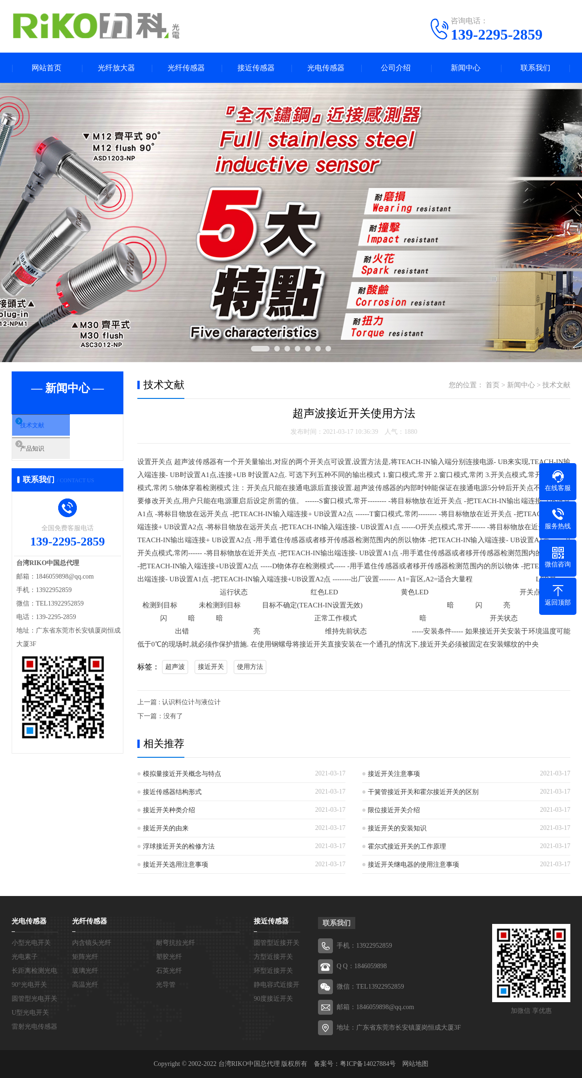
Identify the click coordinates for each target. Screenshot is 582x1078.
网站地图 (415, 1063)
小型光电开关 (31, 942)
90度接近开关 (273, 998)
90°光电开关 (29, 984)
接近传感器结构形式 (172, 791)
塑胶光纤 (169, 956)
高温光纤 (85, 984)
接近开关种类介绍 (169, 810)
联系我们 (535, 68)
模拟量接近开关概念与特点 (182, 773)
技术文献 (47, 428)
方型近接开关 (273, 956)
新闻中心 (465, 68)
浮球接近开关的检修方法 (179, 846)
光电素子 (25, 956)
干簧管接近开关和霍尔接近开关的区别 (423, 791)
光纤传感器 (186, 68)
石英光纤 (169, 970)
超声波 (175, 666)
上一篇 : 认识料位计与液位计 (179, 702)
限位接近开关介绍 (394, 810)
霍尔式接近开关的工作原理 (407, 846)
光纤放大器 (116, 68)
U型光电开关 (30, 1012)
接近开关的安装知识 (397, 828)
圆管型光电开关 (34, 998)
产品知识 (47, 455)
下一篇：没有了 (160, 716)
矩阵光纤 (85, 956)
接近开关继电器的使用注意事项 (413, 864)
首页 (493, 385)
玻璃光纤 (85, 970)
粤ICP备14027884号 (368, 1063)
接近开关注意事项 (394, 773)
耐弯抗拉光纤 (175, 942)
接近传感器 (256, 68)
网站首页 (46, 68)
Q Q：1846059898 (362, 966)
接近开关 (211, 666)
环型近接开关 (273, 970)
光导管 (166, 984)
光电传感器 (326, 68)
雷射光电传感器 (34, 1026)
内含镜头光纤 (91, 942)
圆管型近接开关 (276, 942)
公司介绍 (396, 68)
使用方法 (250, 666)
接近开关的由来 (166, 828)
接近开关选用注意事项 (175, 864)
